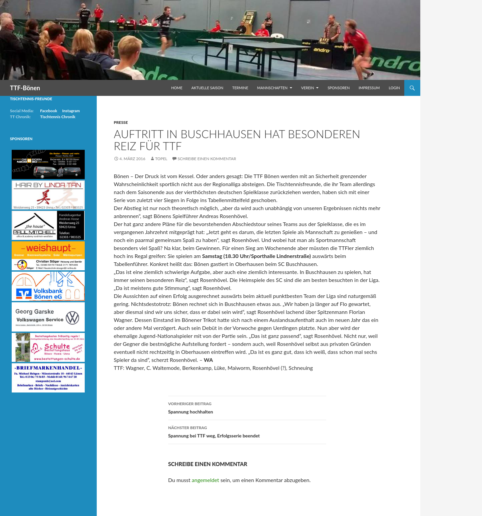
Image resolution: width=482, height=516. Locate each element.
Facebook (48, 110)
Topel (161, 158)
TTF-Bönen (25, 88)
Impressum (369, 88)
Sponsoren (339, 88)
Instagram (71, 110)
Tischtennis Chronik (57, 116)
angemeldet (205, 480)
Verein (307, 88)
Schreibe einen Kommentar (207, 158)
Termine (240, 88)
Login (394, 88)
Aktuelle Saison (207, 88)
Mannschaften (272, 88)
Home (176, 88)
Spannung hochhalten (247, 407)
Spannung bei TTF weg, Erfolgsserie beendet (247, 431)
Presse (121, 122)
